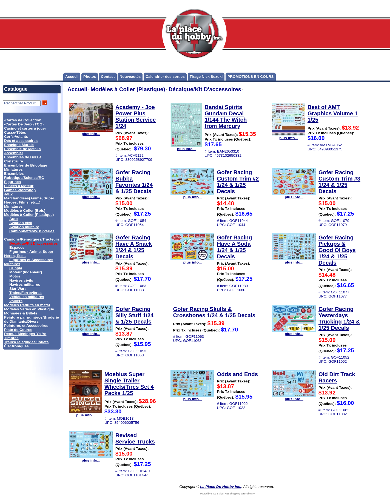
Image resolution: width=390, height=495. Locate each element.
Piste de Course (18, 330)
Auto (13, 219)
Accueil (71, 77)
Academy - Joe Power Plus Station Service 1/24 (135, 116)
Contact (108, 77)
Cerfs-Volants (16, 137)
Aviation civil (20, 223)
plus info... (91, 132)
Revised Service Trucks (135, 438)
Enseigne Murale (19, 145)
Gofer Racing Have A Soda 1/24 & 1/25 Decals (234, 246)
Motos (14, 276)
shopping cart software (242, 494)
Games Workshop (20, 190)
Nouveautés (130, 77)
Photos (89, 77)
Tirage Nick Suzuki (206, 77)
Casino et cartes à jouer (25, 128)
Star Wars (18, 289)
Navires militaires (24, 284)
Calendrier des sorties (165, 77)
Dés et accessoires (21, 141)
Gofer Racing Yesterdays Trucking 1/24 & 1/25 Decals (339, 318)
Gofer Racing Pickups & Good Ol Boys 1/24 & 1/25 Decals (337, 250)
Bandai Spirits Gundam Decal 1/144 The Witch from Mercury (225, 116)
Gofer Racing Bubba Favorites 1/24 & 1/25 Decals (134, 181)
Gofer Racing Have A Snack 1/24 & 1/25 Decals (133, 246)
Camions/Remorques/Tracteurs (31, 239)
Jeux (8, 194)
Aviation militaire (24, 227)
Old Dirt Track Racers (336, 377)
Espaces (16, 247)
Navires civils (21, 280)
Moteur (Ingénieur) (25, 272)
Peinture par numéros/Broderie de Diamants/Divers (31, 319)
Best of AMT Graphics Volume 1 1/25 (333, 113)
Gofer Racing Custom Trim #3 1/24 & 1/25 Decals (339, 181)
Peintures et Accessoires (26, 326)
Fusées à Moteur (18, 186)
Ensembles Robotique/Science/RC (24, 175)
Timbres (11, 338)
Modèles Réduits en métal (27, 305)
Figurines (12, 182)
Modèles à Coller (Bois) (24, 210)
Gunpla (15, 268)
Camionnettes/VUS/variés (32, 231)
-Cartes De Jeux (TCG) (24, 124)
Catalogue (15, 89)
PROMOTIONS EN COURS (250, 77)
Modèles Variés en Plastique (29, 309)
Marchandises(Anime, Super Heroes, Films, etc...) (29, 200)
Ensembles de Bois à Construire (22, 159)
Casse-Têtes (15, 132)
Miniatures (13, 206)
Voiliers (15, 301)
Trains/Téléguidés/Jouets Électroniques (26, 344)
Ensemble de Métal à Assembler (22, 151)
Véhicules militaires (26, 297)
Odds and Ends (237, 374)
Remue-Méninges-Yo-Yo (25, 334)
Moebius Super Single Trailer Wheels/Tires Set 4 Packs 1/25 (129, 383)
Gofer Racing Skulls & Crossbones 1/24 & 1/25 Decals (214, 312)
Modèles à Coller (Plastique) (29, 215)
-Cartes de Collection (22, 120)
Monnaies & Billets (20, 313)
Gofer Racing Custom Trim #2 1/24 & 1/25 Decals (238, 181)
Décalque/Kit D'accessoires (205, 89)
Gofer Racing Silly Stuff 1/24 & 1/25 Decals (134, 315)
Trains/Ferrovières (25, 293)
